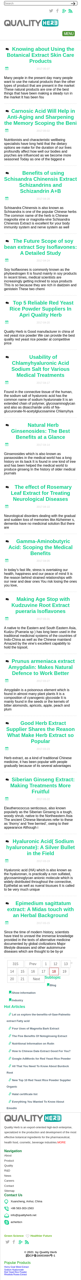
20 (12, 979)
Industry (17, 1000)
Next (36, 979)
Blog (53, 985)
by (46, 1252)
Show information (24, 992)
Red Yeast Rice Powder (15, 1272)
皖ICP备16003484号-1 (40, 1255)
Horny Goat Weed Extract (16, 1267)
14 (12, 971)
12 (55, 964)
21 (22, 979)
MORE (61, 1142)
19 (64, 971)
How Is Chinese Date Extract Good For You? (41, 1051)
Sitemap (9, 1190)
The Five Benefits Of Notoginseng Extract (39, 1036)
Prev (33, 964)
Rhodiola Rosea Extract (15, 1274)
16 (33, 971)
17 (43, 971)
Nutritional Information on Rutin (33, 1043)
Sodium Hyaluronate (14, 1270)
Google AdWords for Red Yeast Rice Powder (41, 1058)
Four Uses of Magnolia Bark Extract (35, 1028)
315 (15, 964)
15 (22, 971)
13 (66, 964)
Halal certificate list (25, 1094)
